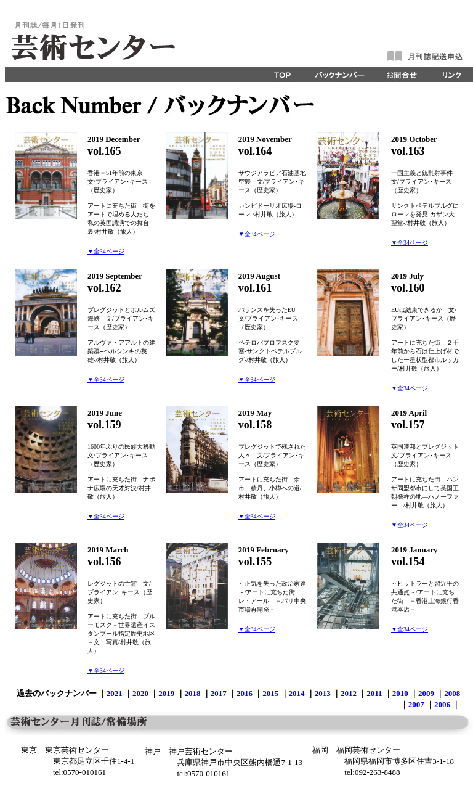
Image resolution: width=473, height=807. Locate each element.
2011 (374, 693)
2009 (426, 693)
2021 (115, 693)
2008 (452, 693)
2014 (297, 693)
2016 (244, 693)
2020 (140, 693)
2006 (442, 704)
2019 (166, 693)
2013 (323, 693)
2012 (349, 693)
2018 (193, 693)
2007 (416, 704)
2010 (400, 693)
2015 (270, 693)
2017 (219, 693)
